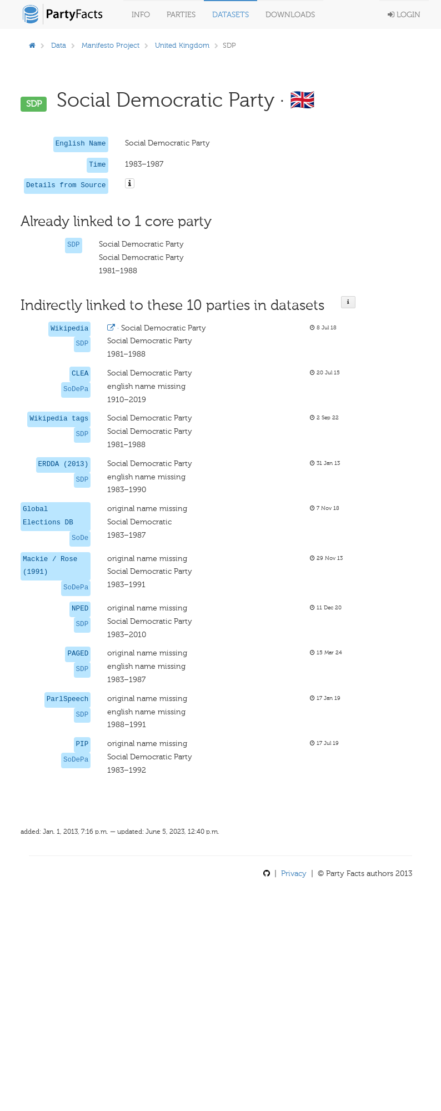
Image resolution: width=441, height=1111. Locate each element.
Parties (181, 14)
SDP (73, 245)
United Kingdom (182, 45)
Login (404, 14)
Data (58, 45)
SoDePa (75, 389)
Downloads (290, 14)
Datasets (230, 14)
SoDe (80, 538)
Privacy (294, 873)
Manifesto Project (110, 45)
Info (141, 14)
